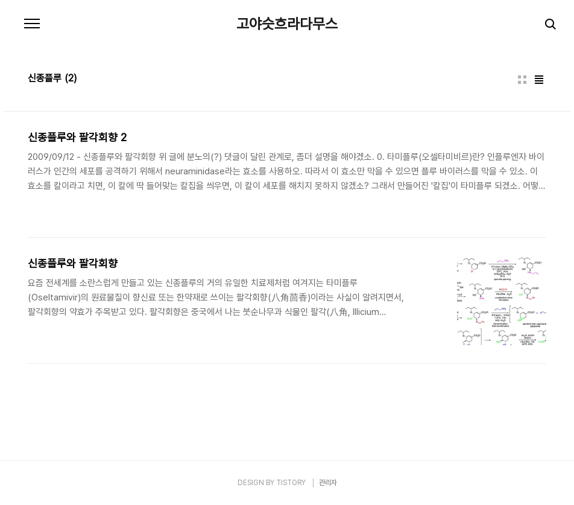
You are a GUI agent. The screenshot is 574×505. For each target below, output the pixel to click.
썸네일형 (522, 79)
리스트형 (539, 79)
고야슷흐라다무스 (287, 24)
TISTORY (291, 482)
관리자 (328, 482)
